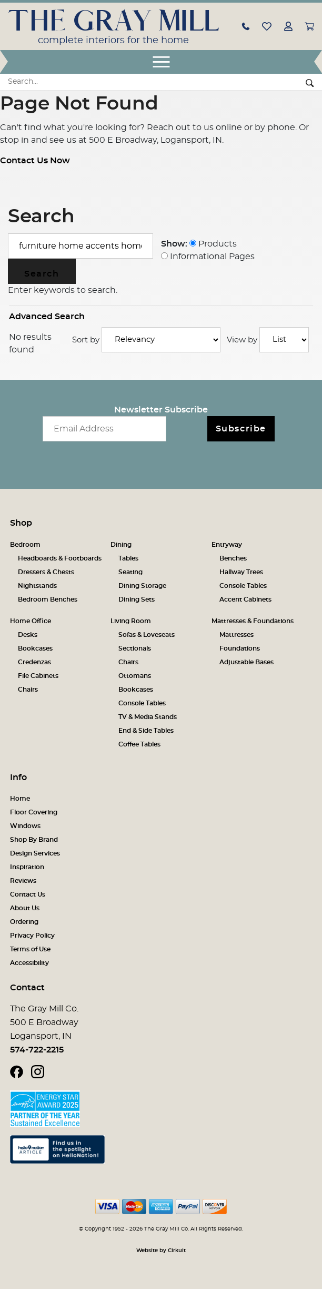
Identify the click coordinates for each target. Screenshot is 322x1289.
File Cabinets (38, 676)
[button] (245, 25)
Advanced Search (47, 316)
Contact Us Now (35, 160)
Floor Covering (33, 812)
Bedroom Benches (47, 599)
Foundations (239, 648)
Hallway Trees (241, 572)
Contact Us (27, 894)
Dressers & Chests (46, 572)
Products (213, 244)
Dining (121, 545)
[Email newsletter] (104, 428)
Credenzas (34, 662)
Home (20, 798)
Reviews (23, 881)
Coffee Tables (139, 744)
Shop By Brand (34, 840)
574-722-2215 (37, 1050)
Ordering (24, 922)
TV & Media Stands (147, 717)
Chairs (28, 689)
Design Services (35, 853)
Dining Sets (136, 599)
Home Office (30, 621)
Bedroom (25, 545)
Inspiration (27, 867)
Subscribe (241, 429)
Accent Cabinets (245, 599)
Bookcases (35, 648)
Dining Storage (142, 586)
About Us (24, 908)
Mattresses (236, 635)
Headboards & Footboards (60, 558)
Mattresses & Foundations (253, 621)
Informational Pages (208, 256)
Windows (25, 826)
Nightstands (37, 586)
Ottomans (134, 676)
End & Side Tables (146, 730)
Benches (233, 558)
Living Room (130, 621)
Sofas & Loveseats (146, 635)
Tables (128, 558)
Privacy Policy (32, 935)
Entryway (227, 545)
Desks (27, 635)
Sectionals (134, 648)
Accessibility (29, 963)
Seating (130, 572)
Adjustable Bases (246, 662)
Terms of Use (30, 949)
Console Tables (243, 586)
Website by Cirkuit (161, 1250)
